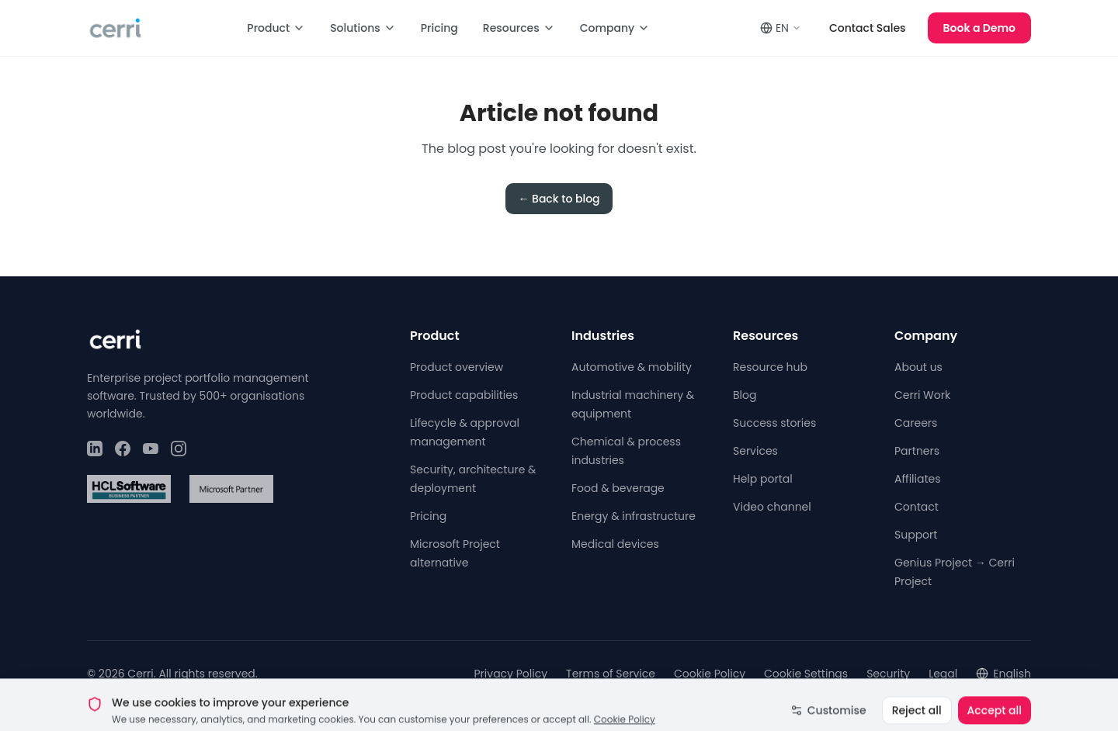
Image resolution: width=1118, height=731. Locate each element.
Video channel (772, 506)
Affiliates (917, 479)
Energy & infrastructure (633, 516)
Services (755, 451)
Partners (916, 451)
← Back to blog (558, 198)
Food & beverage (618, 488)
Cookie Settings (806, 673)
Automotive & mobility (631, 367)
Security (888, 673)
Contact (916, 506)
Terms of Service (610, 673)
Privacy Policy (511, 673)
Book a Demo (979, 28)
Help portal (763, 479)
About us (918, 367)
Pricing (439, 28)
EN (780, 28)
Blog (744, 395)
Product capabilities (464, 395)
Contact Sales (867, 28)
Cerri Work (922, 395)
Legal (943, 673)
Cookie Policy (709, 673)
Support (915, 534)
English (1003, 673)
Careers (915, 423)
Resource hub (770, 367)
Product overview (456, 367)
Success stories (774, 423)
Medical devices (615, 544)
